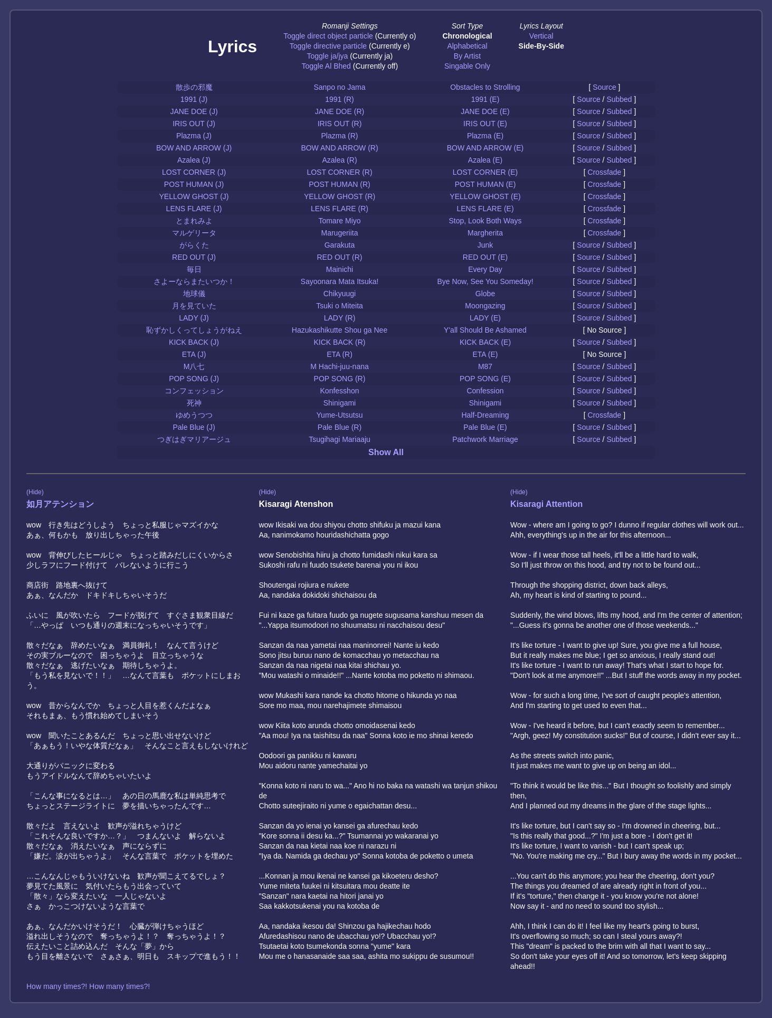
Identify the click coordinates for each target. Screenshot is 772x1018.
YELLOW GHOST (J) (194, 196)
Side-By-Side (541, 46)
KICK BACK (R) (339, 342)
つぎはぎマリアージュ (194, 439)
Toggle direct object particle (328, 36)
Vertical (541, 36)
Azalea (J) (194, 160)
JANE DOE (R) (339, 111)
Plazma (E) (485, 135)
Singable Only (467, 66)
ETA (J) (194, 354)
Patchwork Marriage (485, 439)
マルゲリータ (194, 233)
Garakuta (340, 245)
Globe (485, 293)
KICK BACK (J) (194, 342)
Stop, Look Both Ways (485, 220)
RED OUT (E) (485, 257)
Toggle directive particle (328, 46)
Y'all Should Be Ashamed (485, 330)
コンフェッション (194, 391)
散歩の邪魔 (194, 87)
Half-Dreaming (485, 415)
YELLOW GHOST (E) (485, 196)
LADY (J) (194, 318)
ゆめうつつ (194, 415)
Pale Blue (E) (485, 427)
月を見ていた (194, 305)
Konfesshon (339, 391)
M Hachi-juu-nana (339, 366)
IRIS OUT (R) (340, 123)
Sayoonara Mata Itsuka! (340, 281)
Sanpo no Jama (339, 87)
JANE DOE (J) (193, 111)
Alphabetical (467, 46)
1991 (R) (339, 99)
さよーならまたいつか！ (194, 281)
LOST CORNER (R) (339, 172)
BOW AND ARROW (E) (485, 148)
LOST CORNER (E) (485, 172)
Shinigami (339, 403)
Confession (484, 391)
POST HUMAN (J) (194, 184)
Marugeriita (339, 233)
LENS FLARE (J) (194, 208)
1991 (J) (193, 99)
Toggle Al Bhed (325, 66)
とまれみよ (194, 220)
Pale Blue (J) (194, 427)
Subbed (619, 99)
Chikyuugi (339, 293)
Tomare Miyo (339, 220)
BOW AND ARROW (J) (194, 148)
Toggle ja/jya (327, 56)
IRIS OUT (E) (485, 123)
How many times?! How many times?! (88, 986)
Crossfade (605, 172)
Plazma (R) (339, 135)
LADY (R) (340, 318)
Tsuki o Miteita (339, 305)
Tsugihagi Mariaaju (339, 439)
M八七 (194, 366)
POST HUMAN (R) (339, 184)
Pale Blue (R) (339, 427)
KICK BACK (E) (485, 342)
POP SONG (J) (194, 378)
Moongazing (485, 305)
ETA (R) (339, 354)
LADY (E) (485, 318)
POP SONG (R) (340, 378)
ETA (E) (485, 354)
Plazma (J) (194, 135)
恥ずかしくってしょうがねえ (194, 330)
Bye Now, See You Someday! (485, 281)
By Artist (467, 56)
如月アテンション (60, 503)
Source (604, 87)
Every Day (485, 269)
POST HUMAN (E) (485, 184)
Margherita (485, 233)
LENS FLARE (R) (339, 208)
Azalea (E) (485, 160)
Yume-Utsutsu (340, 415)
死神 (194, 403)
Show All (386, 452)
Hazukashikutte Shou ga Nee (339, 330)
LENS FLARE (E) (484, 208)
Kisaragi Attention (546, 503)
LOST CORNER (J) (194, 172)
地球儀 (194, 293)
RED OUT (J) (194, 257)
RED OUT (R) (339, 257)
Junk (485, 245)
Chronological (467, 36)
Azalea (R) (339, 160)
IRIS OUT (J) (194, 123)
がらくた (194, 245)
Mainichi (339, 269)
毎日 (194, 269)
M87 (485, 366)
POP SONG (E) (485, 378)
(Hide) (35, 492)
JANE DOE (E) (485, 111)
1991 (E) (485, 99)
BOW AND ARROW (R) (339, 148)
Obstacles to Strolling (485, 87)
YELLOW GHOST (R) (339, 196)
